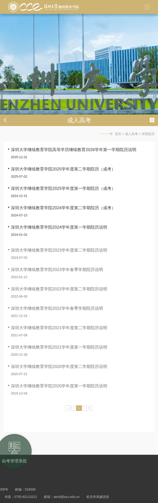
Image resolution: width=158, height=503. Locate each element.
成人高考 (131, 134)
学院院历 (148, 134)
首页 (118, 134)
